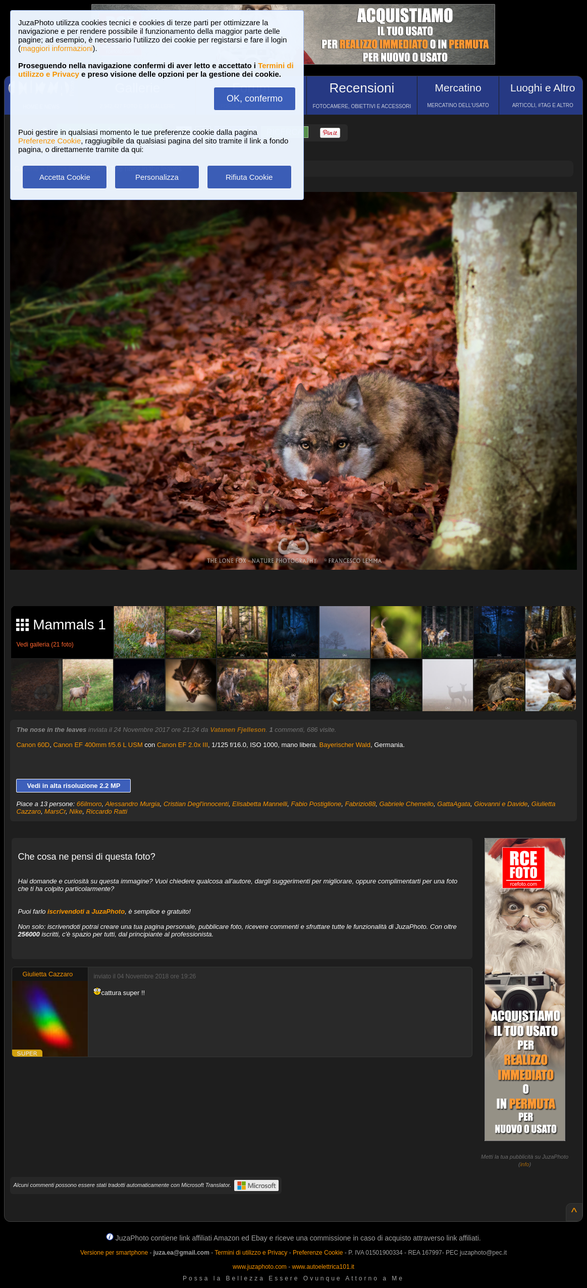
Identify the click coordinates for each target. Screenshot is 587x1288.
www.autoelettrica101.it (323, 1266)
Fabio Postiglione (316, 804)
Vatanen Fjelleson (237, 729)
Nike (75, 811)
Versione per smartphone (114, 1252)
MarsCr (55, 811)
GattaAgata (453, 804)
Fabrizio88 (360, 804)
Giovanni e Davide (500, 804)
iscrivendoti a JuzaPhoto (86, 911)
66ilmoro (89, 804)
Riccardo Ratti (106, 811)
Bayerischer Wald (344, 745)
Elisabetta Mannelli (259, 804)
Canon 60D (32, 745)
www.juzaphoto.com (260, 1266)
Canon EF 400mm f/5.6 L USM (97, 745)
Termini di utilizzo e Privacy (251, 1252)
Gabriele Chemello (406, 804)
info (524, 1164)
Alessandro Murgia (132, 804)
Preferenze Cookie (49, 140)
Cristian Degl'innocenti (196, 804)
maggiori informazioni (57, 48)
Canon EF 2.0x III (182, 745)
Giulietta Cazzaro (48, 974)
